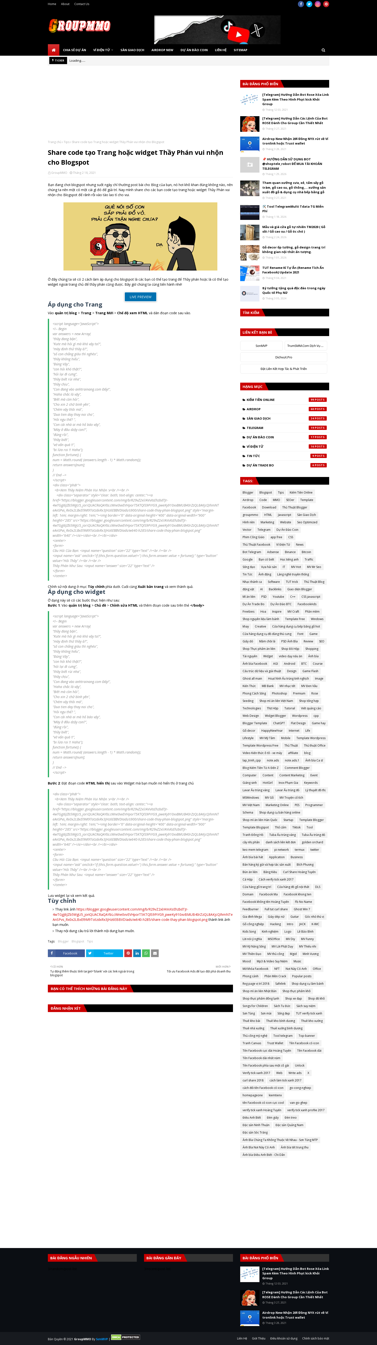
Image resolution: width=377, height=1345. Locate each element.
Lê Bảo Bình (305, 931)
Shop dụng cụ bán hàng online (279, 812)
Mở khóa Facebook (255, 969)
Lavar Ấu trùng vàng (256, 790)
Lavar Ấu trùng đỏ (287, 790)
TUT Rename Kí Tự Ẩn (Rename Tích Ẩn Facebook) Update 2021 (293, 270)
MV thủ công (275, 954)
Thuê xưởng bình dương (286, 1028)
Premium (299, 693)
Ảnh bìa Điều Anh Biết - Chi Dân (264, 1155)
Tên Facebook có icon (304, 1043)
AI (261, 589)
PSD (264, 597)
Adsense (273, 552)
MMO (276, 500)
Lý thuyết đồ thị (315, 790)
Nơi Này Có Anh (296, 969)
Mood (247, 961)
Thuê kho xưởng (312, 1021)
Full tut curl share (276, 909)
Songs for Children (255, 1006)
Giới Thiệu (258, 1338)
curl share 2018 (253, 1080)
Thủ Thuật (291, 745)
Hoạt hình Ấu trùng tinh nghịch (288, 678)
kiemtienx (275, 1095)
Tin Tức (287, 456)
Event (314, 775)
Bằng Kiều (270, 872)
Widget (268, 656)
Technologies (252, 708)
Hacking (275, 924)
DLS (317, 887)
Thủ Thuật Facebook (256, 545)
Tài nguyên (250, 656)
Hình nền (249, 522)
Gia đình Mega (252, 917)
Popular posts (301, 976)
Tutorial (289, 708)
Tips (66, 142)
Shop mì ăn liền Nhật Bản (259, 991)
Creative (260, 626)
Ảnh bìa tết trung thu (294, 1147)
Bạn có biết (266, 559)
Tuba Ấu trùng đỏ (313, 835)
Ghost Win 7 (302, 909)
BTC (304, 664)
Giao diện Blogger (299, 589)
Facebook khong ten (297, 894)
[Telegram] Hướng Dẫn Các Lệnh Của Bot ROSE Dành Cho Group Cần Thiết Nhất (295, 120)
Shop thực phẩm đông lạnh (261, 998)
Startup (288, 820)
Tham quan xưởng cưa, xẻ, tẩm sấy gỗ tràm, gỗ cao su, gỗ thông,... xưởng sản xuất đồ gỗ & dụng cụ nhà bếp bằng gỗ (294, 187)
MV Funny (307, 939)
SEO (321, 641)
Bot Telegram (252, 552)
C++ (292, 597)
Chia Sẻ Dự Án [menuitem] (74, 50)
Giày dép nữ (276, 917)
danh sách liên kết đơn (281, 842)
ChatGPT (279, 723)
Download (269, 507)
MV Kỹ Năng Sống (254, 946)
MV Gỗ (269, 798)
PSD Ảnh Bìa (289, 641)
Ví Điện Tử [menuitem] (101, 50)
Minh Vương (311, 954)
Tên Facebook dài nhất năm (261, 1058)
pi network (281, 850)
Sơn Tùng (249, 1013)
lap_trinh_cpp (252, 760)
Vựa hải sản (269, 567)
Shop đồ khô (316, 998)
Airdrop (287, 409)
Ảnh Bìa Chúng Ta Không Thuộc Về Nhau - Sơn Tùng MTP (280, 1140)
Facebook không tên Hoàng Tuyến (266, 902)
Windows (317, 619)
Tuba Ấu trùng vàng (282, 835)
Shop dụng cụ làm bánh (308, 984)
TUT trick (292, 582)
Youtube (278, 597)
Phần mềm (312, 611)
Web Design (251, 716)
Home (52, 4)
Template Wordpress (311, 738)
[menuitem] (53, 50)
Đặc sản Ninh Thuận (256, 1125)
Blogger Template (255, 723)
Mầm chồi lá (267, 641)
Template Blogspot (256, 827)
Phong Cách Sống (254, 693)
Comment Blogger (297, 768)
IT (284, 567)
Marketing (267, 522)
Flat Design (298, 723)
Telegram (287, 428)
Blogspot (78, 941)
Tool (310, 827)
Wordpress (300, 716)
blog (307, 753)
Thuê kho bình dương (280, 1021)
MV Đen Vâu (309, 686)
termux (299, 850)
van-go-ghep (298, 1103)
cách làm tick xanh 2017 (286, 1080)
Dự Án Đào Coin (287, 437)
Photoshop (279, 693)
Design (291, 671)
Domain (248, 894)
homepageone (253, 1095)
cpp (316, 716)
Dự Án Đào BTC (281, 604)
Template (306, 500)
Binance (290, 552)
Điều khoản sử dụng (283, 1338)
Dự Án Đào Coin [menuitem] (194, 50)
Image (319, 678)
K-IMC (315, 924)
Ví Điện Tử (287, 446)
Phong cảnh (250, 976)
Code (263, 500)
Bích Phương (305, 864)
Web (279, 1073)
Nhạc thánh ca (252, 582)
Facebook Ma (268, 894)
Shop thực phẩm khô (297, 991)
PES (297, 805)
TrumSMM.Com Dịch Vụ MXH (307, 346)
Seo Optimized (307, 522)
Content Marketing (291, 775)
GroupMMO (59, 173)
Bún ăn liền (250, 872)
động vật (248, 589)
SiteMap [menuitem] (240, 50)
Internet (294, 731)
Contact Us (81, 4)
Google (248, 559)
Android (289, 664)
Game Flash (310, 671)
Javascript (284, 515)
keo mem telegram (255, 850)
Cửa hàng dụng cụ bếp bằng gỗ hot (296, 626)
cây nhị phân (251, 842)
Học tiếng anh (289, 559)
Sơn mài (266, 1013)
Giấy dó (248, 641)
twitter (314, 850)
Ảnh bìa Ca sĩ (314, 760)
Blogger (63, 941)
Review (308, 641)
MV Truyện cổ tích (291, 798)
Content (268, 775)
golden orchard (312, 842)
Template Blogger (311, 820)
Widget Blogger (275, 716)
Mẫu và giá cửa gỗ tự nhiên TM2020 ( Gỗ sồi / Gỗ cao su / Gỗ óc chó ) (293, 229)
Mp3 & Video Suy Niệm (272, 961)
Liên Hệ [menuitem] (220, 50)
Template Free (295, 619)
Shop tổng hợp (309, 701)
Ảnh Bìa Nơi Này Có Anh (259, 1147)
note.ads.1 (292, 760)
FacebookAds (307, 604)
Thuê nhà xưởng (253, 1028)
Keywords (311, 783)
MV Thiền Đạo (252, 954)
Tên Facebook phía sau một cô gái (266, 1065)
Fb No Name (303, 902)
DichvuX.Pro (283, 357)
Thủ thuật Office (315, 745)
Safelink (280, 984)
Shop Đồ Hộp (290, 649)
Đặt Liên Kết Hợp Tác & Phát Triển (284, 369)
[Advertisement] (140, 106)
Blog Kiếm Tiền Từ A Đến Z (261, 768)
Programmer (314, 805)
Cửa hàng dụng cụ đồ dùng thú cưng (267, 634)
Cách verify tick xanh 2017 (276, 879)
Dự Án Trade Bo (287, 465)
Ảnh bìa (313, 656)
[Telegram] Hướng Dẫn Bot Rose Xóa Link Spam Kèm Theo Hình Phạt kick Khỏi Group (295, 99)
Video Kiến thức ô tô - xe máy (262, 753)
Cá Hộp (248, 879)
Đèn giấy (273, 1118)
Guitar (294, 917)
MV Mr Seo (314, 567)
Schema (248, 812)
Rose (314, 693)
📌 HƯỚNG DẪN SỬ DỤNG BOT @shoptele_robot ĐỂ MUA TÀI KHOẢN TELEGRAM (292, 164)
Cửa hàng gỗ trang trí (257, 887)
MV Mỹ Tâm (267, 738)
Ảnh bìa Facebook (255, 664)
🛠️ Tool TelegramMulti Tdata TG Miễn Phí (293, 208)
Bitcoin (306, 552)
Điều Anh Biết (252, 1118)
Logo (287, 931)
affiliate (293, 753)
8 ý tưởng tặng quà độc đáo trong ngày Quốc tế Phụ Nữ (293, 290)
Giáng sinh (250, 783)
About (65, 4)
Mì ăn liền (249, 597)
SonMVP (261, 346)
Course (318, 664)
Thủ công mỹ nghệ (255, 1036)
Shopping (311, 649)
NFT (277, 969)
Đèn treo (291, 1118)
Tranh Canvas (252, 1043)
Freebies (248, 611)
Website (285, 522)
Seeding (248, 701)
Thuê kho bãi (251, 1021)
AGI (275, 664)
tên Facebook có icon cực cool (263, 1103)
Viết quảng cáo (311, 708)
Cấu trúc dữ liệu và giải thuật (262, 671)
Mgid (293, 954)
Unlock (299, 1065)
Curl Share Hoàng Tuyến (299, 872)
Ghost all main (252, 678)
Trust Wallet (275, 1043)
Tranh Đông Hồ (253, 835)
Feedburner (251, 909)
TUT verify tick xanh (309, 1013)
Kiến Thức (249, 686)
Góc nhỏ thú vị (314, 917)
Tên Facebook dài (309, 1051)
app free (276, 537)
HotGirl (268, 783)
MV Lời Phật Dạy (282, 946)
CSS (290, 537)
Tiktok (296, 827)
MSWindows (251, 798)
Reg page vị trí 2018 (256, 984)
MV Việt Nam (251, 805)
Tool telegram (283, 1036)
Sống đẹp (283, 1013)
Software (274, 582)
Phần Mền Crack (275, 976)
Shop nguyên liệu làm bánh (261, 619)
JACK (302, 924)
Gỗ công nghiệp (253, 924)
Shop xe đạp (293, 998)
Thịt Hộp (272, 708)
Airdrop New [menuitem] (162, 50)
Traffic (309, 559)
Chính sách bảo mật (315, 1338)
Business (297, 857)
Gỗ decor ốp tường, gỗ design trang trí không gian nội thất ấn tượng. (293, 249)
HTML (268, 515)
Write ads (295, 1073)
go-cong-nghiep (300, 1088)
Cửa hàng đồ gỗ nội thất (293, 887)
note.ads (273, 760)
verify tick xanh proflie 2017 (306, 1110)
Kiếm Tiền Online (287, 400)
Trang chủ (54, 142)
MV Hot (296, 567)
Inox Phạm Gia (288, 783)
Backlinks (275, 589)
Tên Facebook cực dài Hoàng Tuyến (267, 1051)
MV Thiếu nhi (307, 946)
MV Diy (290, 939)
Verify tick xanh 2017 (256, 1073)
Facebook (249, 507)
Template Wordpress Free (260, 745)
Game (313, 634)
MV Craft (293, 611)
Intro (290, 924)
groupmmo (250, 515)
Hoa (263, 611)
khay (246, 626)
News (299, 545)
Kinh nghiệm (270, 931)
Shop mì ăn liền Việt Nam (276, 701)
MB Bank (268, 686)
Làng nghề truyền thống (293, 574)
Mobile (285, 738)
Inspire (277, 611)
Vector (247, 530)
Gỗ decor (249, 731)
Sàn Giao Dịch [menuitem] (132, 50)
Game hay (319, 723)
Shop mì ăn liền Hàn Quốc (260, 820)
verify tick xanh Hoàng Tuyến (262, 1110)
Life (307, 731)
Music (297, 961)
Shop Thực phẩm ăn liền (259, 649)
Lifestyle (248, 738)
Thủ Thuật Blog (314, 582)
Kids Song (249, 931)
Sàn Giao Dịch (287, 418)
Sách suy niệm (305, 1006)
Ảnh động (264, 574)
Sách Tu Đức (282, 1006)
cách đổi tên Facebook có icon (263, 1088)
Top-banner (307, 1036)
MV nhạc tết (287, 686)
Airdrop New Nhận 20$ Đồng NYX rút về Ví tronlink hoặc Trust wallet (295, 141)
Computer (250, 775)
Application (277, 857)
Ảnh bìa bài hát (253, 857)
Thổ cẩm (280, 827)
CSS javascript (311, 597)
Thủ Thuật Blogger (294, 507)
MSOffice (274, 939)
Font (300, 634)
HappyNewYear (272, 731)
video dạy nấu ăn (290, 656)
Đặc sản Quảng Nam (289, 1125)
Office (317, 969)
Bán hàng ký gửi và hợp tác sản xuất (267, 864)
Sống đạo (249, 567)
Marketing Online (277, 805)
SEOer (290, 500)
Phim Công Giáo (253, 537)
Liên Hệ (242, 1338)
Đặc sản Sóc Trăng (255, 1132)
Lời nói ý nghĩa (252, 939)
